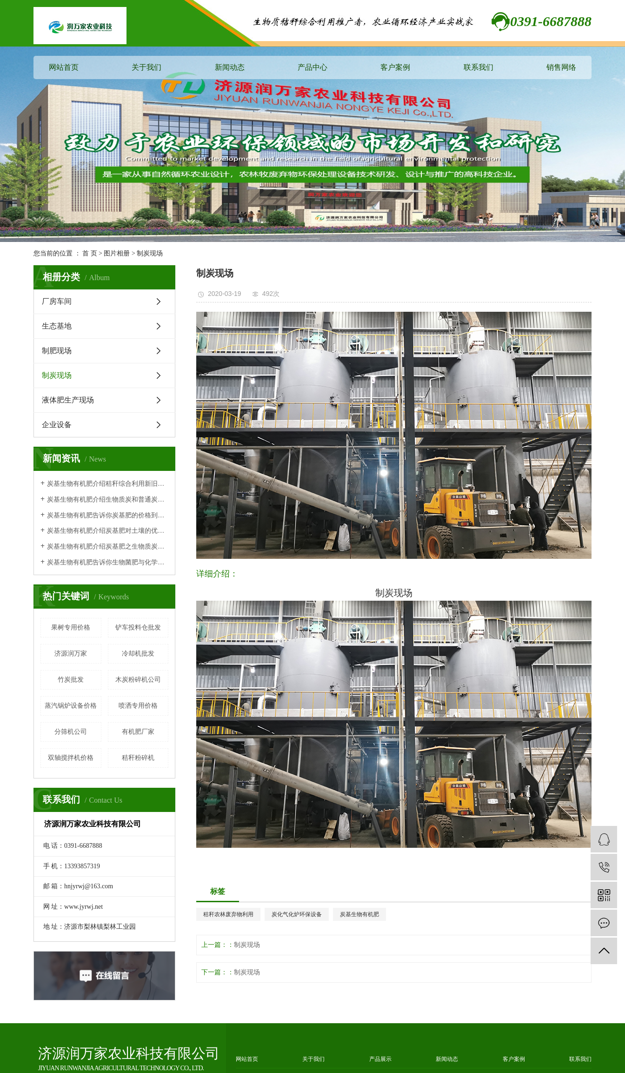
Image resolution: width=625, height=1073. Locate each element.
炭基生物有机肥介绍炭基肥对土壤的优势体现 (107, 530)
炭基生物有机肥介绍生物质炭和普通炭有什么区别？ (107, 499)
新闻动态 (230, 67)
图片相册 (117, 253)
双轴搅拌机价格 (70, 757)
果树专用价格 (70, 627)
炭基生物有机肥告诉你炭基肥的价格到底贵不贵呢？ (107, 515)
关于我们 (146, 67)
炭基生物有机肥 (359, 914)
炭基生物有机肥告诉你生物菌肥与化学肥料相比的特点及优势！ (107, 562)
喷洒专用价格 (138, 705)
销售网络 (561, 67)
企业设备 (57, 425)
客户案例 (395, 67)
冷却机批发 (138, 653)
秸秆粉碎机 (138, 757)
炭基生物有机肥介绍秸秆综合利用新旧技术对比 (107, 483)
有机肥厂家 (138, 731)
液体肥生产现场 (68, 400)
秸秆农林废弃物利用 (228, 914)
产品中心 (312, 67)
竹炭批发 (71, 679)
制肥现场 (57, 351)
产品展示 (380, 1059)
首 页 (89, 253)
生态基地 (57, 326)
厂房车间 (57, 301)
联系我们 (478, 67)
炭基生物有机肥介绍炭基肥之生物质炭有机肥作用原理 (107, 546)
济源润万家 (70, 653)
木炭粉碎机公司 (138, 679)
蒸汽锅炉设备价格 (71, 705)
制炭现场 (150, 253)
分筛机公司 (70, 731)
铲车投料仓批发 (138, 627)
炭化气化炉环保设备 (297, 914)
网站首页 (64, 67)
